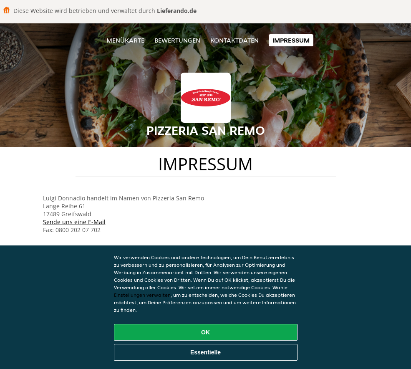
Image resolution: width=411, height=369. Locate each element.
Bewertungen (177, 40)
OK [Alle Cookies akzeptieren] (205, 332)
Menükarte (125, 40)
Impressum (291, 40)
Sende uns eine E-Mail (74, 222)
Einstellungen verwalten (142, 295)
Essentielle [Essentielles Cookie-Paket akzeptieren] (205, 352)
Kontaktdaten (234, 40)
